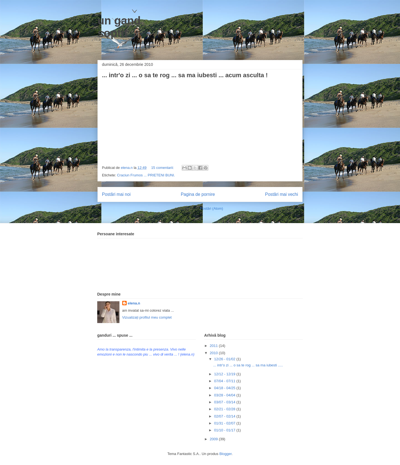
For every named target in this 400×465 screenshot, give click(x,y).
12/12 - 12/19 (225, 374)
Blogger (225, 454)
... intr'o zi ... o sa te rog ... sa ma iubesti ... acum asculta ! (185, 75)
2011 (214, 346)
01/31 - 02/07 (225, 423)
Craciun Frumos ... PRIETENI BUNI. (146, 175)
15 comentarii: (163, 168)
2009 (214, 439)
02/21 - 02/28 (225, 409)
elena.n (134, 303)
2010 (214, 353)
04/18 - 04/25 (225, 388)
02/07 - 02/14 (225, 416)
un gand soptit (119, 26)
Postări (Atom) (211, 208)
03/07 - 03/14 (225, 402)
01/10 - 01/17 (225, 430)
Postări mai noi (116, 194)
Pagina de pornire (198, 194)
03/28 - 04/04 (225, 395)
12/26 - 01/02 (225, 359)
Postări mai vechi (281, 194)
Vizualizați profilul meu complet (147, 317)
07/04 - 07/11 (225, 381)
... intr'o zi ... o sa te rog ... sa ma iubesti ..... (248, 365)
